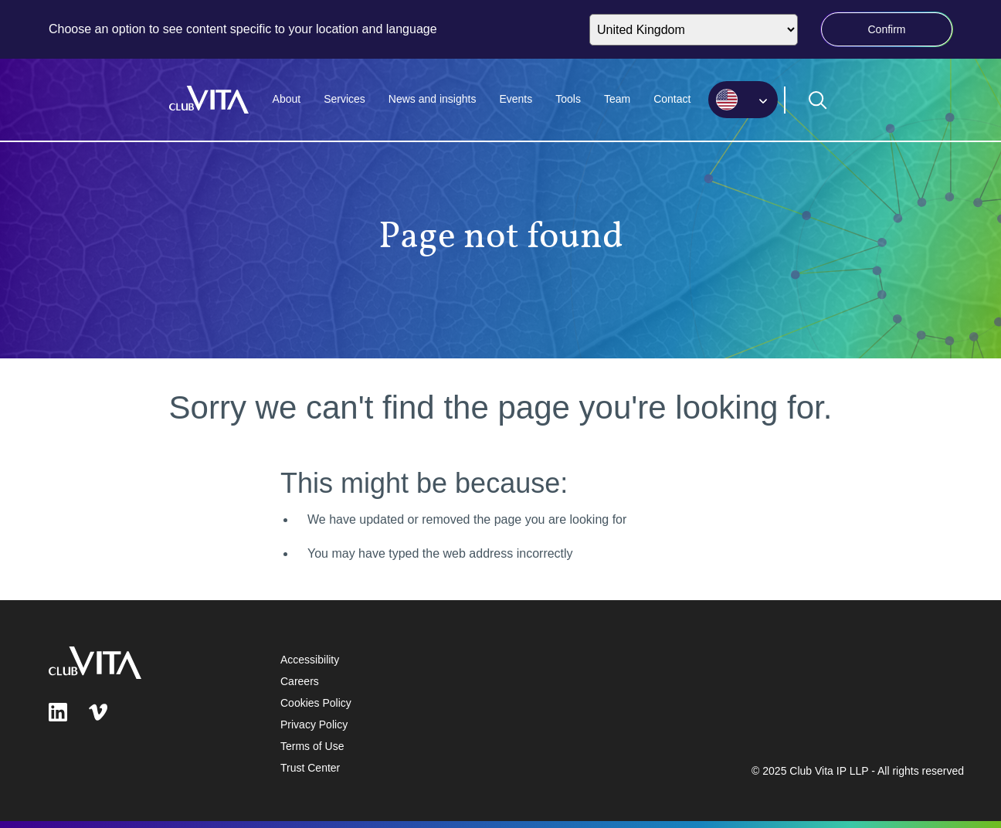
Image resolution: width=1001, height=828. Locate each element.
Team (617, 99)
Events (515, 99)
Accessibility (309, 659)
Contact (672, 99)
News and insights (433, 99)
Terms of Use (312, 746)
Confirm (886, 29)
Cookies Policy (315, 703)
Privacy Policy (314, 724)
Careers (299, 681)
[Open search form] (818, 100)
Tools (568, 99)
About (287, 99)
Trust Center (310, 768)
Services (344, 99)
